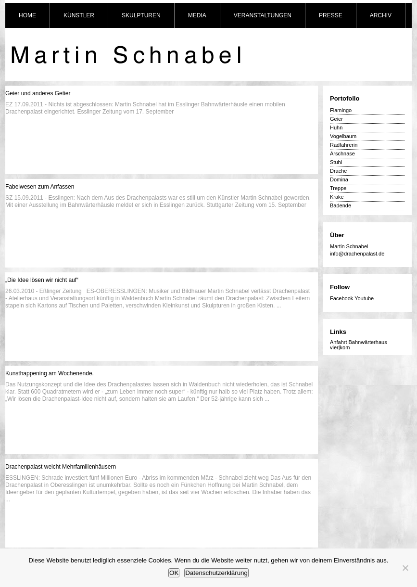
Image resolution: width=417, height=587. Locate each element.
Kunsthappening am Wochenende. (49, 373)
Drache (338, 171)
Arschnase (342, 153)
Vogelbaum (343, 136)
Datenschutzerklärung (216, 572)
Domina (339, 179)
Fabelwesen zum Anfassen (39, 186)
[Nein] (405, 568)
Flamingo (341, 110)
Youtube (364, 298)
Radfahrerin (343, 145)
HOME (27, 15)
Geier (336, 119)
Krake (337, 197)
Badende (340, 205)
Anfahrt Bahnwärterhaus (358, 342)
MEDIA (197, 15)
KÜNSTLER (78, 15)
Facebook (341, 298)
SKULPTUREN (141, 15)
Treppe (338, 188)
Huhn (336, 127)
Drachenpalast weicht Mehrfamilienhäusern (60, 466)
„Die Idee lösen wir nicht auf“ (41, 280)
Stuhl (336, 162)
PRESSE (330, 15)
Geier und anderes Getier (37, 93)
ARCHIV (381, 15)
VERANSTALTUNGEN (262, 15)
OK (173, 572)
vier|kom (340, 347)
